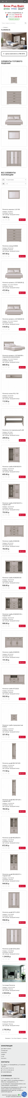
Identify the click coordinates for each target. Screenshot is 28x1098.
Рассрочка (4, 1052)
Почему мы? (4, 1050)
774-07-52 (15, 15)
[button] (24, 1094)
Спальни (5, 27)
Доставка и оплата (6, 1048)
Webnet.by (18, 1096)
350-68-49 (15, 17)
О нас (2, 1056)
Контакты (3, 1058)
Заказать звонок (14, 19)
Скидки (3, 1054)
